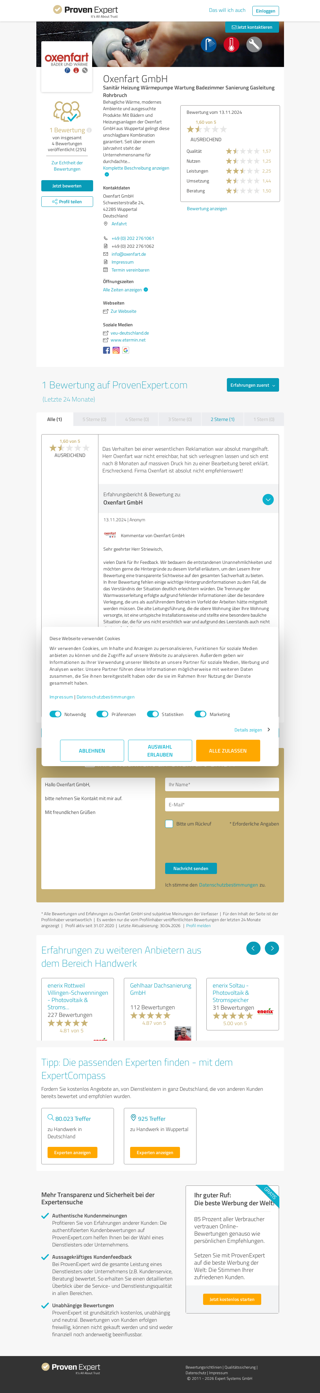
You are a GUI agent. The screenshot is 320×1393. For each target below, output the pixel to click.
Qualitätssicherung (240, 1367)
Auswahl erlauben (160, 750)
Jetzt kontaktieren (252, 27)
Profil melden (198, 925)
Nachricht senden (190, 868)
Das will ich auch (227, 10)
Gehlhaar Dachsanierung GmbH (160, 988)
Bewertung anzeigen (207, 208)
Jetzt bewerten (67, 185)
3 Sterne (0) (180, 419)
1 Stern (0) (263, 419)
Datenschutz (196, 1373)
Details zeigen (237, 730)
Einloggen (265, 11)
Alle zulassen (228, 750)
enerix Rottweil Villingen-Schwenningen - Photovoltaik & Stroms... (78, 996)
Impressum (72, 697)
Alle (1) (54, 419)
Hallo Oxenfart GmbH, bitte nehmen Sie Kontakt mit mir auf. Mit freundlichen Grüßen (98, 833)
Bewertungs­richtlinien (204, 1367)
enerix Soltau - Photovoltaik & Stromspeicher (231, 992)
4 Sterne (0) (137, 419)
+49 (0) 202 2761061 (133, 238)
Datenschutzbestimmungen (116, 697)
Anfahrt (119, 223)
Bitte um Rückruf (193, 823)
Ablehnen (92, 750)
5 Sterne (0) (94, 419)
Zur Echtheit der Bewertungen (67, 165)
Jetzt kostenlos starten (232, 1299)
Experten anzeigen (72, 1152)
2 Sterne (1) (222, 419)
